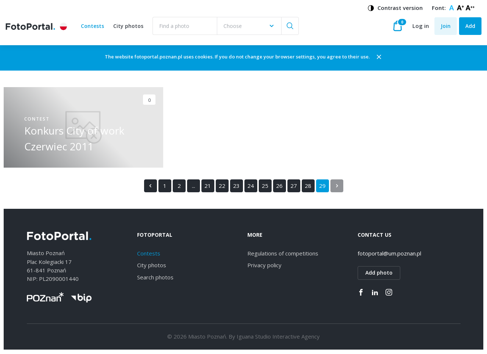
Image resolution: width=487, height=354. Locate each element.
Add (470, 26)
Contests (92, 26)
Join (446, 26)
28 (308, 186)
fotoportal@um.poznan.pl (389, 254)
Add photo (379, 273)
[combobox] (249, 27)
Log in (420, 26)
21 (207, 186)
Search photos (155, 278)
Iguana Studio (254, 337)
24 (250, 186)
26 (279, 186)
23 (236, 186)
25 (265, 186)
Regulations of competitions (282, 254)
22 (222, 186)
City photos (129, 26)
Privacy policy (264, 266)
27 (293, 186)
